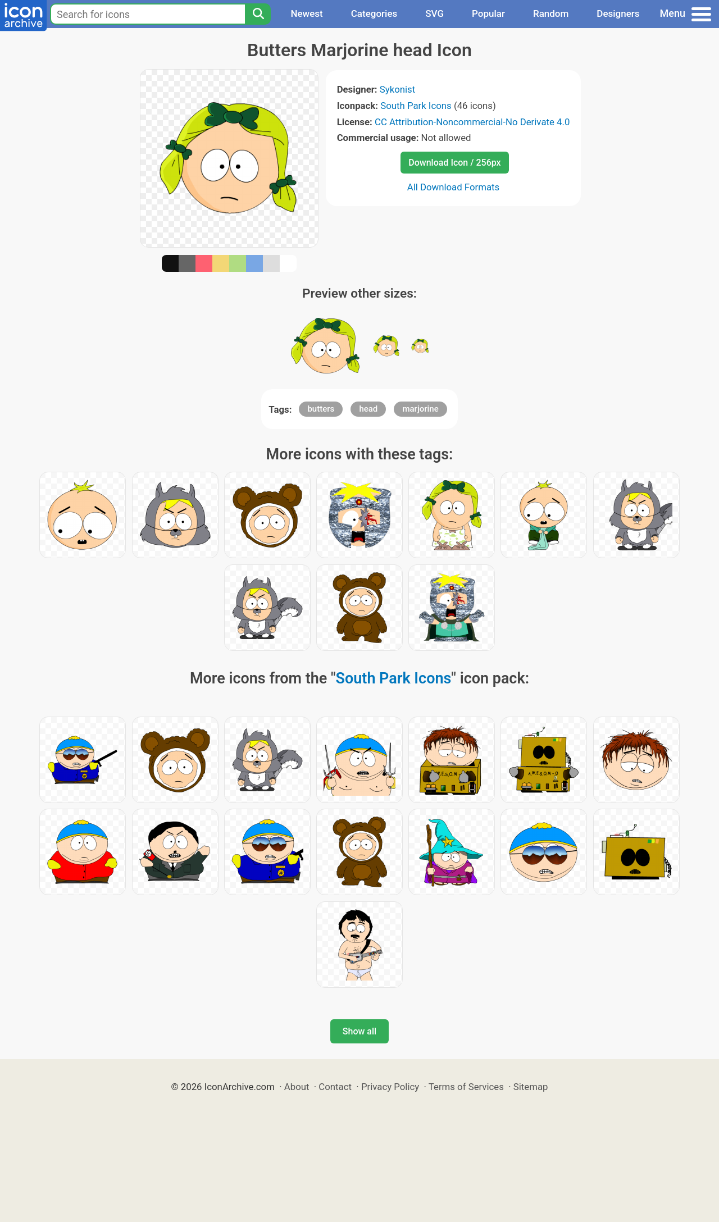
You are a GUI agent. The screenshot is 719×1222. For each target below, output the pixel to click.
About (297, 1086)
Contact (335, 1086)
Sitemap (530, 1086)
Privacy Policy (390, 1086)
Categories (374, 13)
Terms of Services (466, 1086)
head (368, 409)
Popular (488, 13)
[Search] (258, 14)
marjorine (420, 409)
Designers (618, 13)
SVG (434, 13)
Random (550, 13)
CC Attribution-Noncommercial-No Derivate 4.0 (472, 121)
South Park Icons (416, 105)
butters (320, 409)
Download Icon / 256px (454, 162)
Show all (359, 1031)
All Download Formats (453, 187)
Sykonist (397, 89)
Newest (306, 13)
